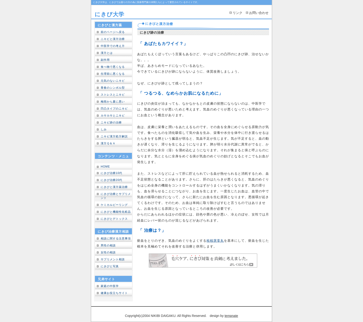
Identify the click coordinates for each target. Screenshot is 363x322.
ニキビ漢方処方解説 (114, 136)
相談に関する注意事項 (116, 238)
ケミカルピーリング (114, 204)
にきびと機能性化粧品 (116, 211)
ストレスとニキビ (113, 94)
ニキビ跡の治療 (111, 122)
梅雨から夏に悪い (113, 101)
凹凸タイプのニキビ (114, 108)
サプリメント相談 (113, 259)
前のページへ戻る (113, 32)
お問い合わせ (259, 13)
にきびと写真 (110, 266)
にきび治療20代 (111, 180)
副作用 (105, 59)
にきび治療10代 (111, 173)
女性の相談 (108, 252)
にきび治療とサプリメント (116, 196)
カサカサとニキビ (113, 115)
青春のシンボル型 (113, 87)
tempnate (231, 316)
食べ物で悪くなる (113, 66)
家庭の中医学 (110, 286)
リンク (237, 13)
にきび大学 (109, 14)
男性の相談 (108, 245)
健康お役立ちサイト (114, 293)
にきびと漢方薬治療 (114, 187)
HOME (105, 166)
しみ (104, 129)
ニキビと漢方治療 (113, 39)
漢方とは (107, 53)
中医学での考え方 (113, 46)
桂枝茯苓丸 (215, 240)
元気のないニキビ (113, 80)
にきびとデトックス (114, 218)
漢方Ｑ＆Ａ (108, 143)
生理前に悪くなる (113, 73)
